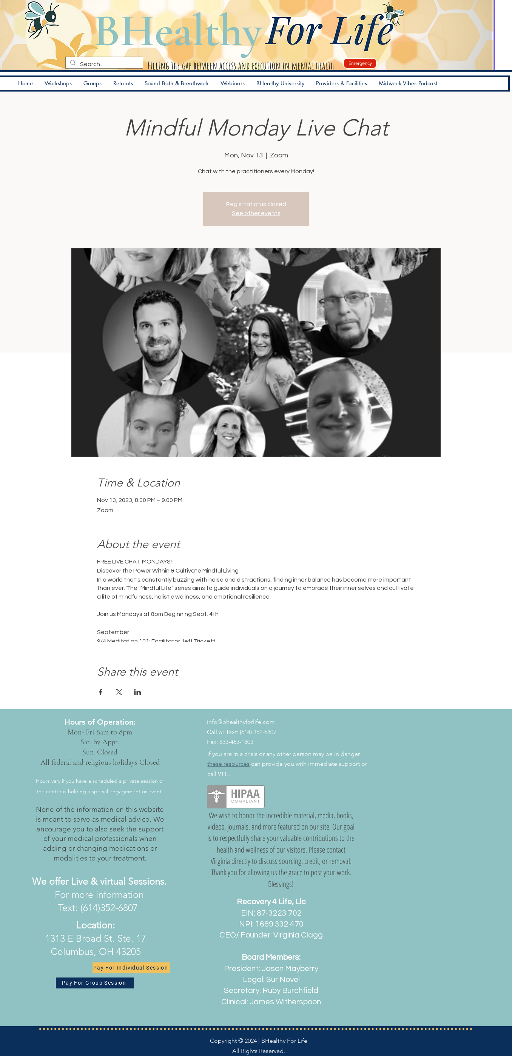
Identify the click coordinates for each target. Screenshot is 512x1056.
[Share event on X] (119, 692)
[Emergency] (360, 63)
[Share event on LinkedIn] (137, 692)
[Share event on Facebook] (100, 692)
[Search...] (103, 64)
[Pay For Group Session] (95, 982)
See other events (256, 213)
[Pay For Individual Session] (131, 967)
